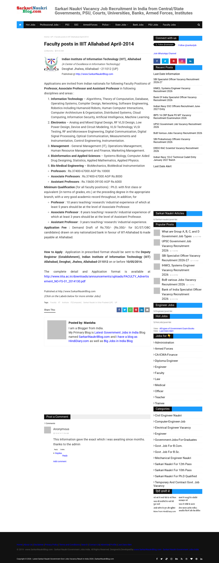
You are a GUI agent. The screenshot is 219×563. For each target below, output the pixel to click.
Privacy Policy (51, 544)
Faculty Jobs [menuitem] (169, 24)
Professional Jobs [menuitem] (49, 24)
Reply (56, 449)
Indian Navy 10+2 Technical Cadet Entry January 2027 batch (174, 158)
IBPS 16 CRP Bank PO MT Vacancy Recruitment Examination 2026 (172, 117)
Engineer (160, 367)
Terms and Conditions (69, 544)
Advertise (105, 544)
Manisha (49, 51)
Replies (58, 453)
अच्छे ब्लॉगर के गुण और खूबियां (164, 508)
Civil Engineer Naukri (168, 415)
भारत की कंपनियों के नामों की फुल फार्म (163, 502)
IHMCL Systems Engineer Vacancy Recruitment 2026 (171, 90)
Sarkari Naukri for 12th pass (173, 464)
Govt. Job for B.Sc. (167, 452)
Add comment (59, 461)
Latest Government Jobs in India (116, 332)
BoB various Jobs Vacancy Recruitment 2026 (177, 133)
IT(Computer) (76, 302)
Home (46, 37)
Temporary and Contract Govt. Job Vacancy (176, 484)
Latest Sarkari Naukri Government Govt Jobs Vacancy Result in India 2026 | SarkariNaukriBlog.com (73, 559)
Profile (113, 544)
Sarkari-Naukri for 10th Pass (173, 470)
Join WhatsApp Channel (164, 53)
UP (52, 37)
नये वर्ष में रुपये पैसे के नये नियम (164, 497)
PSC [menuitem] (67, 24)
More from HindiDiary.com (164, 511)
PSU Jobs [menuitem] (153, 24)
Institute (65, 302)
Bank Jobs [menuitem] (138, 24)
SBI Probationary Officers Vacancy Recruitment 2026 (171, 141)
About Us (27, 544)
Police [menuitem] (105, 24)
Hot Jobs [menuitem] (30, 24)
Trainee (159, 403)
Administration (164, 342)
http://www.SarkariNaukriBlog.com (94, 74)
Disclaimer (38, 544)
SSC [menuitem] (76, 24)
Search (84, 544)
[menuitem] (20, 24)
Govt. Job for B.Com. (168, 446)
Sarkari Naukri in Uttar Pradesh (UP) (98, 302)
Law (157, 379)
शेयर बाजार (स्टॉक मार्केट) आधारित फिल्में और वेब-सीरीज (189, 509)
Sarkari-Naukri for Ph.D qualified (176, 476)
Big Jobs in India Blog (118, 341)
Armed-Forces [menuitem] (90, 24)
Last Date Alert (167, 331)
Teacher (160, 397)
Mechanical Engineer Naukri (173, 458)
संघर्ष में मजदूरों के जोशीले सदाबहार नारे (188, 498)
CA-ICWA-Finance (166, 354)
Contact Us (94, 544)
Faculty (53, 302)
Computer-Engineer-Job (170, 421)
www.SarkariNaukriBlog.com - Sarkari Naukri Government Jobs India (166, 549)
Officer (159, 391)
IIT (59, 302)
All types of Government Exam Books (177, 328)
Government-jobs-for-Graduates (176, 440)
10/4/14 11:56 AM (62, 433)
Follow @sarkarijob (187, 45)
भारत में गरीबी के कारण (187, 504)
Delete (62, 449)
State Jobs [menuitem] (120, 24)
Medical (160, 385)
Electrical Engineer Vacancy (173, 427)
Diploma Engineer (166, 361)
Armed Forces (164, 348)
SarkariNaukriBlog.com (94, 337)
